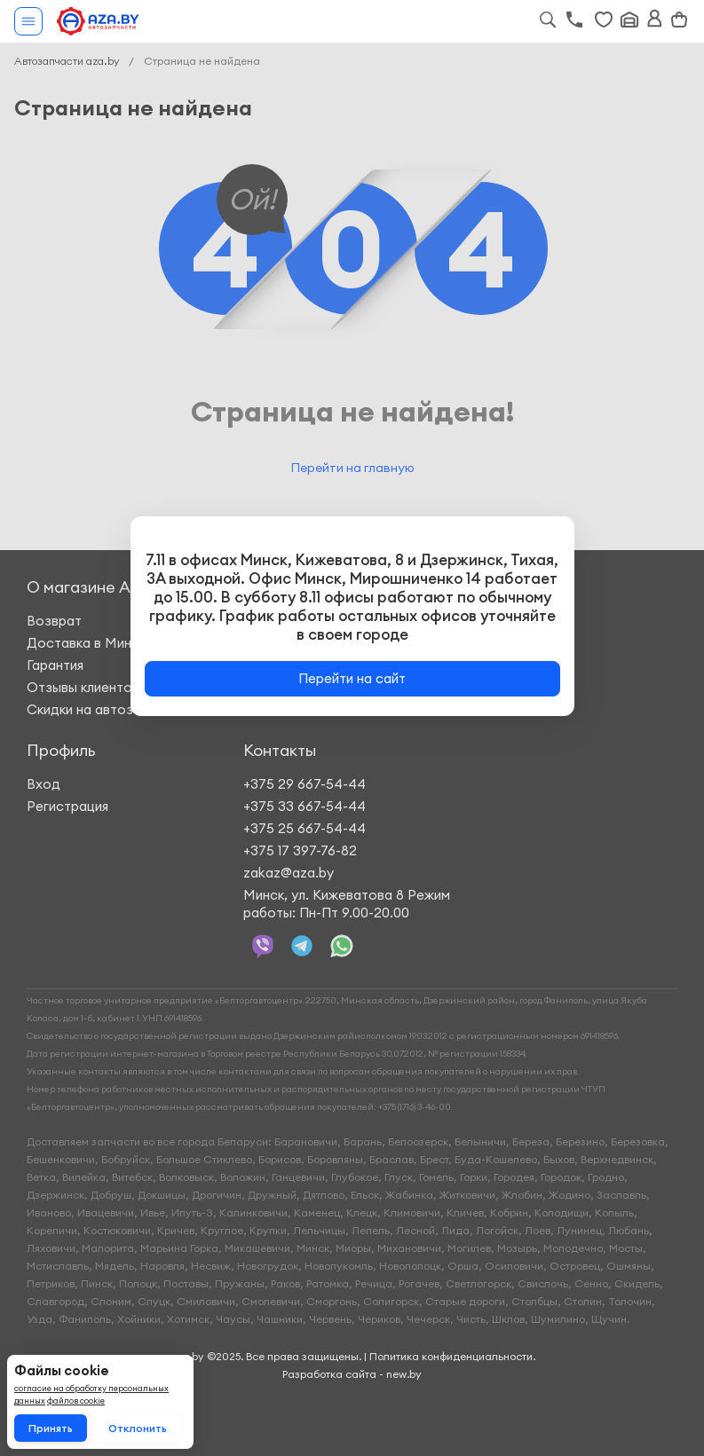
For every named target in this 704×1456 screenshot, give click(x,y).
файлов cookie (76, 1400)
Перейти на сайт (352, 678)
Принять (50, 1428)
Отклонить (137, 1428)
